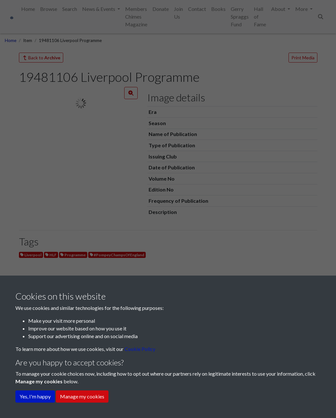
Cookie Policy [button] (140, 349)
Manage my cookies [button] (82, 396)
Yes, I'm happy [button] (35, 396)
